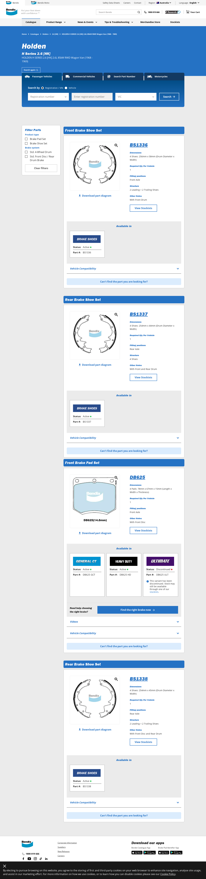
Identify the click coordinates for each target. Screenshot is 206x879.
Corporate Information (67, 842)
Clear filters (41, 168)
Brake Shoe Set (36, 143)
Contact (137, 2)
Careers (126, 2)
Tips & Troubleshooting (119, 22)
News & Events (87, 22)
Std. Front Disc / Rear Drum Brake (39, 158)
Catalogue (31, 22)
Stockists (175, 22)
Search (169, 96)
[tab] (31, 70)
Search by (34, 87)
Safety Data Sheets (111, 2)
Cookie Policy (167, 874)
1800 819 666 (30, 853)
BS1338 (139, 678)
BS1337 (139, 314)
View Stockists (143, 208)
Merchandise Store (150, 22)
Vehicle (72, 88)
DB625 (137, 477)
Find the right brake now (138, 610)
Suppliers (62, 847)
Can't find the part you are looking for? (124, 281)
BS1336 (139, 145)
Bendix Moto (40, 2)
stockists (154, 591)
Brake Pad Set (35, 139)
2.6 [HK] (55, 34)
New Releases (64, 851)
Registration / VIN (54, 88)
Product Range (55, 22)
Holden (45, 34)
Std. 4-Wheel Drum (38, 152)
